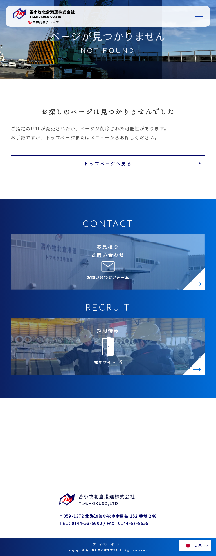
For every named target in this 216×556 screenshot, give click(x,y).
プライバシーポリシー (108, 544)
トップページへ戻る (108, 163)
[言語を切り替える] (195, 545)
